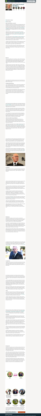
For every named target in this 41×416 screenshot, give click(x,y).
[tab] (15, 20)
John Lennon (21, 32)
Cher (9, 125)
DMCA (20, 415)
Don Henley (21, 124)
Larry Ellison (23, 294)
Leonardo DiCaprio (13, 311)
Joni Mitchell (7, 28)
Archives (11, 415)
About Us (6, 415)
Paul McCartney (18, 311)
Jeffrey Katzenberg (21, 36)
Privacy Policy (14, 415)
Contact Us (9, 415)
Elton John (18, 124)
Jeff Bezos (22, 311)
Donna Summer (17, 32)
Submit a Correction (21, 412)
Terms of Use (22, 415)
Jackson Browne (22, 27)
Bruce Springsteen (8, 311)
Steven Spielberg (15, 36)
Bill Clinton (23, 244)
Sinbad (12, 197)
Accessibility (17, 415)
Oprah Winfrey (23, 310)
